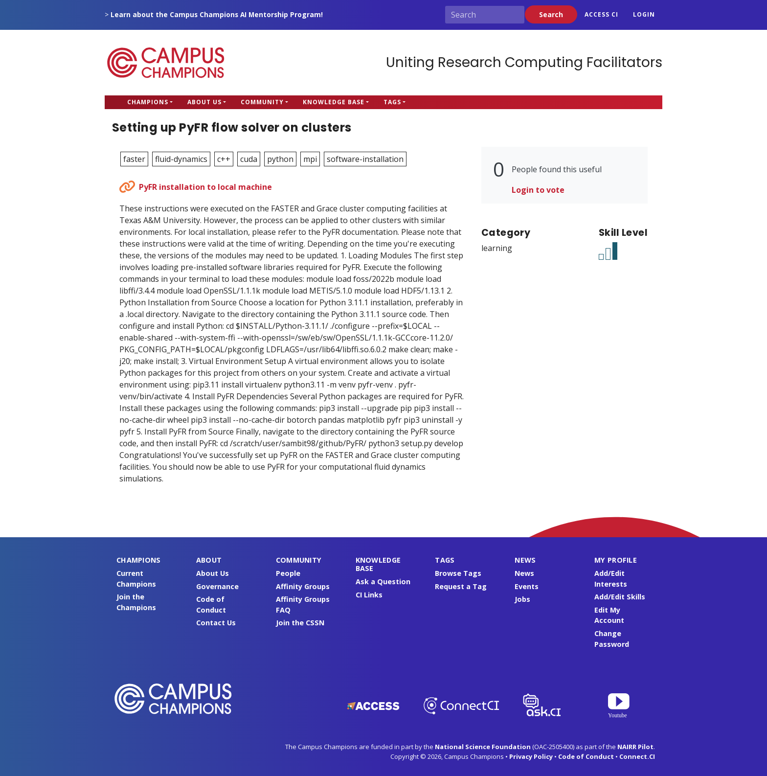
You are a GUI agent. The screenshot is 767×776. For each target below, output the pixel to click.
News (524, 573)
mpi (310, 159)
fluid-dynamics (181, 159)
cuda (248, 159)
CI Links (369, 594)
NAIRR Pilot (635, 746)
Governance (217, 586)
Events (527, 586)
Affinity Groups (303, 586)
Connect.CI (637, 756)
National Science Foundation (483, 746)
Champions (147, 102)
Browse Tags (458, 573)
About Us (204, 102)
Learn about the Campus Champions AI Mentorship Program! (217, 14)
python (280, 159)
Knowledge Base (333, 102)
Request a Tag (461, 586)
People (288, 573)
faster (134, 159)
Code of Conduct (586, 756)
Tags (392, 102)
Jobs (522, 599)
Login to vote (538, 189)
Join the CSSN (300, 622)
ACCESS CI (601, 14)
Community (262, 102)
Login (644, 14)
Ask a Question (383, 581)
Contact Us (216, 622)
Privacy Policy (531, 756)
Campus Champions (166, 63)
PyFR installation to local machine (205, 187)
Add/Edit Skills (619, 596)
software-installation (365, 159)
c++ (223, 159)
